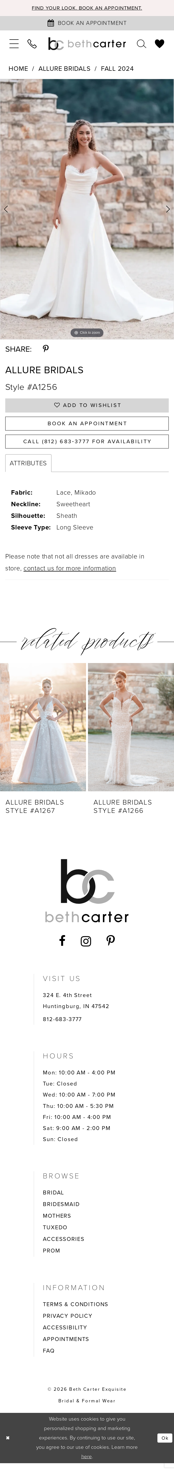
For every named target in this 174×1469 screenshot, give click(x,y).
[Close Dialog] (8, 1443)
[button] (14, 44)
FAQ (49, 1356)
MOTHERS (57, 1221)
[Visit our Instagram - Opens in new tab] (86, 947)
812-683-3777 (62, 1025)
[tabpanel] (87, 210)
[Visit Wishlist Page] (160, 44)
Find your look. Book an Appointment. (87, 8)
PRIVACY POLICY (68, 1321)
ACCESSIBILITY (65, 1333)
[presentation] (43, 733)
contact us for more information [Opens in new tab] (70, 574)
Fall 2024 (117, 69)
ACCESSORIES (63, 1245)
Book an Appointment (87, 426)
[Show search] (142, 44)
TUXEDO (55, 1233)
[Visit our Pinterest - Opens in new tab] (111, 947)
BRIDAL (53, 1198)
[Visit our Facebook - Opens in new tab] (62, 947)
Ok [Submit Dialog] (164, 1443)
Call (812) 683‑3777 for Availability (87, 446)
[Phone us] (32, 44)
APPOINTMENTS (66, 1345)
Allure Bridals (64, 69)
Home (18, 69)
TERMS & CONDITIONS (75, 1310)
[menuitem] (14, 44)
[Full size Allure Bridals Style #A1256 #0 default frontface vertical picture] (87, 210)
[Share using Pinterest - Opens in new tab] (45, 350)
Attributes (28, 469)
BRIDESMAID (61, 1210)
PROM (51, 1256)
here (86, 1462)
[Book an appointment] (87, 24)
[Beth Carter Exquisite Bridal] (87, 44)
